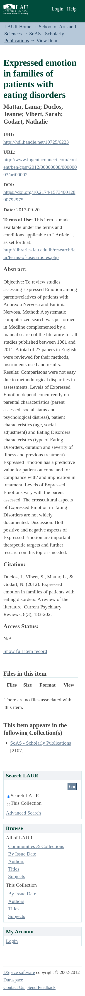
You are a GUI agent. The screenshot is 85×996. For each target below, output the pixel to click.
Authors (16, 861)
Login (57, 9)
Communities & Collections (36, 846)
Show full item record (25, 651)
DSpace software (19, 972)
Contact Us (14, 987)
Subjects (16, 876)
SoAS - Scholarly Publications (40, 743)
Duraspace (13, 979)
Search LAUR (23, 795)
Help (72, 9)
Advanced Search (23, 813)
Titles (13, 869)
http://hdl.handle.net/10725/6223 (36, 142)
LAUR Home (17, 26)
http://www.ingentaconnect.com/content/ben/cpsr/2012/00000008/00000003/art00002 (40, 167)
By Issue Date (22, 854)
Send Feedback (41, 987)
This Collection (24, 803)
